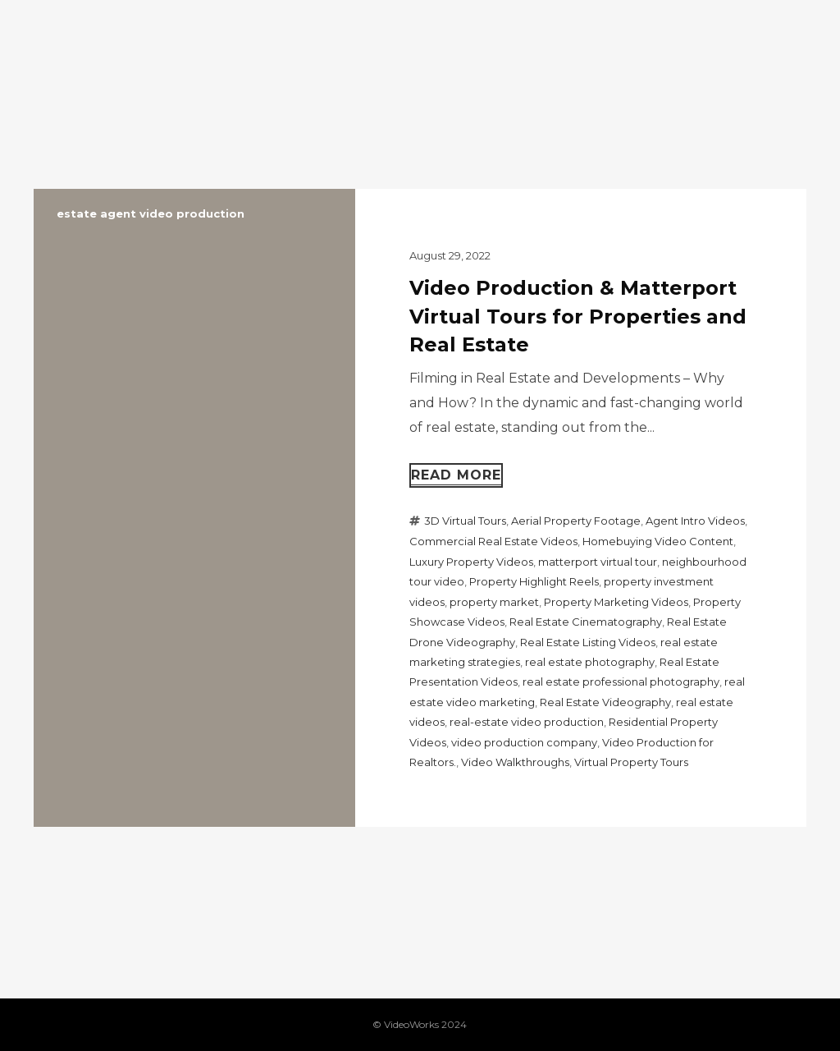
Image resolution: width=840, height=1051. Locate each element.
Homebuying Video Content (657, 541)
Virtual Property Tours (631, 762)
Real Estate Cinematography (585, 621)
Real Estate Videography (605, 702)
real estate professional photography (621, 681)
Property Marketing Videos (616, 601)
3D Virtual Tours (465, 520)
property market (494, 601)
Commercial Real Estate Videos (493, 541)
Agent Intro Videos (695, 520)
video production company (524, 742)
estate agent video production (150, 213)
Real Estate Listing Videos (587, 642)
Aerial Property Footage (576, 520)
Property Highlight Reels (534, 581)
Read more (456, 475)
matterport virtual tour (597, 561)
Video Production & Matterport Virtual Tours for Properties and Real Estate (577, 316)
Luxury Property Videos (471, 561)
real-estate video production (527, 721)
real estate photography (590, 661)
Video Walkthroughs (515, 762)
